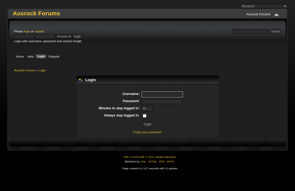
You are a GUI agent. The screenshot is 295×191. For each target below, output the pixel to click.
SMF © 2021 (146, 156)
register (39, 31)
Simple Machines (166, 156)
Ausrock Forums (36, 13)
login (27, 31)
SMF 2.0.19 (130, 156)
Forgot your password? (147, 132)
